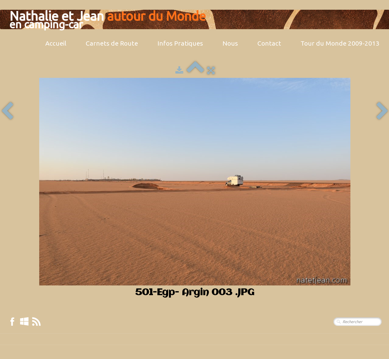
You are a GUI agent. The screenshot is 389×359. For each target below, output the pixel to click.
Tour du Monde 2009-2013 (340, 43)
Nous (230, 43)
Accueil (55, 43)
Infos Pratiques (180, 43)
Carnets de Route (112, 43)
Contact (269, 43)
